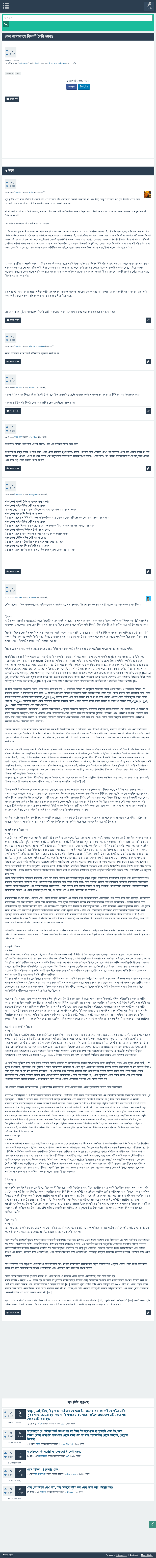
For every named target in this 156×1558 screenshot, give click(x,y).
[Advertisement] (78, 131)
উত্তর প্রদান (18, 192)
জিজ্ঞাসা (38, 63)
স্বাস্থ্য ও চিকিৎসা (39, 1474)
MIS (62, 1423)
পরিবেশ (43, 1492)
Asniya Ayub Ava (71, 1474)
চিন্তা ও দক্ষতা (23, 63)
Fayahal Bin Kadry (66, 1444)
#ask (18, 73)
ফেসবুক (71, 86)
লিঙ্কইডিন (84, 86)
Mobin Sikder (147, 1555)
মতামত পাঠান (8, 1555)
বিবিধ (38, 1444)
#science (9, 73)
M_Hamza (69, 1492)
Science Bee (121, 1555)
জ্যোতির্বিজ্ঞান (42, 1456)
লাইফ (40, 1423)
